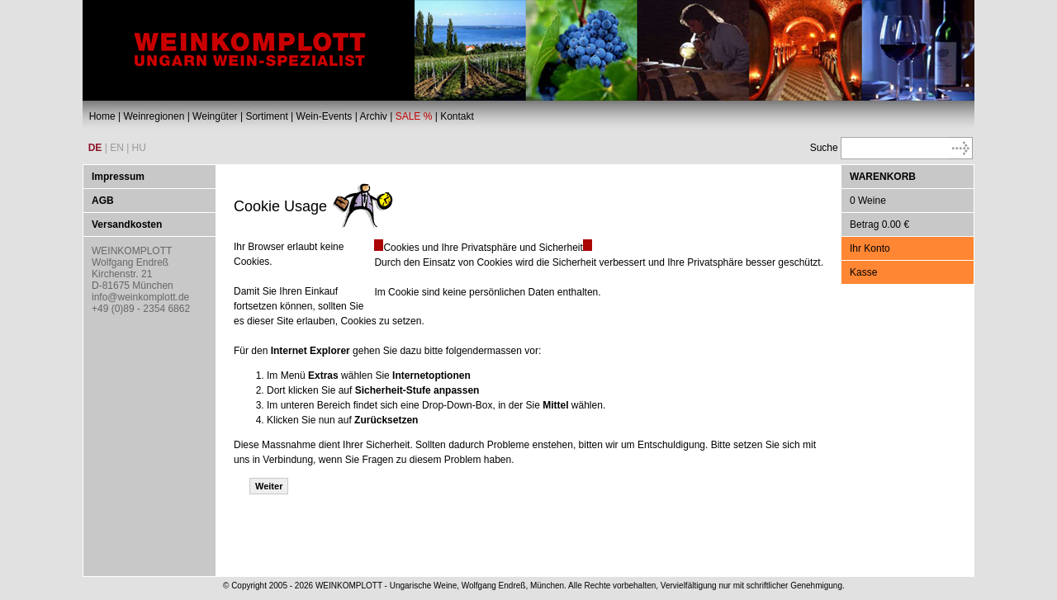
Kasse (863, 272)
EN (117, 148)
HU (139, 148)
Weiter (268, 486)
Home (102, 116)
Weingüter (214, 116)
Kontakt (457, 116)
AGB (103, 200)
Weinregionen (153, 116)
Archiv (372, 116)
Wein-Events (324, 116)
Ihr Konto (870, 248)
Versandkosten (127, 224)
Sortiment (266, 116)
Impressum (118, 176)
